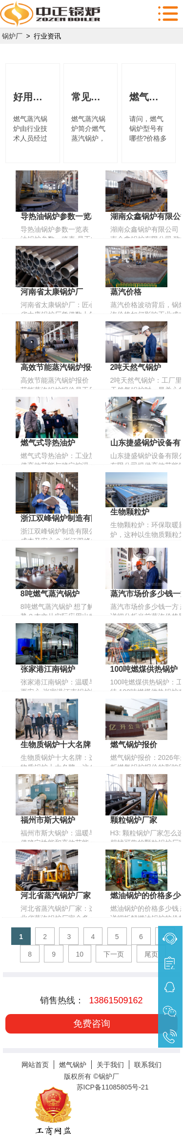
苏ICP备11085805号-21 (113, 1087)
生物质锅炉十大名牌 (55, 744)
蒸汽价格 (126, 292)
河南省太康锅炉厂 (51, 292)
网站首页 (35, 1065)
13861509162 (115, 1000)
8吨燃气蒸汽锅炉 (50, 594)
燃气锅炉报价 (133, 744)
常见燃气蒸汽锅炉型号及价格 (90, 97)
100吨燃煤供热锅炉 (144, 669)
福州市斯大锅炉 (47, 820)
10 (80, 954)
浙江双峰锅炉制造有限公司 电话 (76, 518)
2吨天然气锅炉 (136, 367)
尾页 (151, 954)
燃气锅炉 (72, 1065)
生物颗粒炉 (129, 512)
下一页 (113, 954)
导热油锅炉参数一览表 (59, 216)
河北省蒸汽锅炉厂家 (55, 895)
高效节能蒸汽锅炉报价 (59, 367)
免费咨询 (91, 1023)
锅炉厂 (12, 36)
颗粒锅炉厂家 (133, 820)
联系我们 (148, 1065)
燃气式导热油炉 (47, 443)
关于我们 (110, 1065)
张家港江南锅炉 (47, 669)
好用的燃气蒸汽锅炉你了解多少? (32, 97)
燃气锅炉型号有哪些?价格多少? (148, 97)
